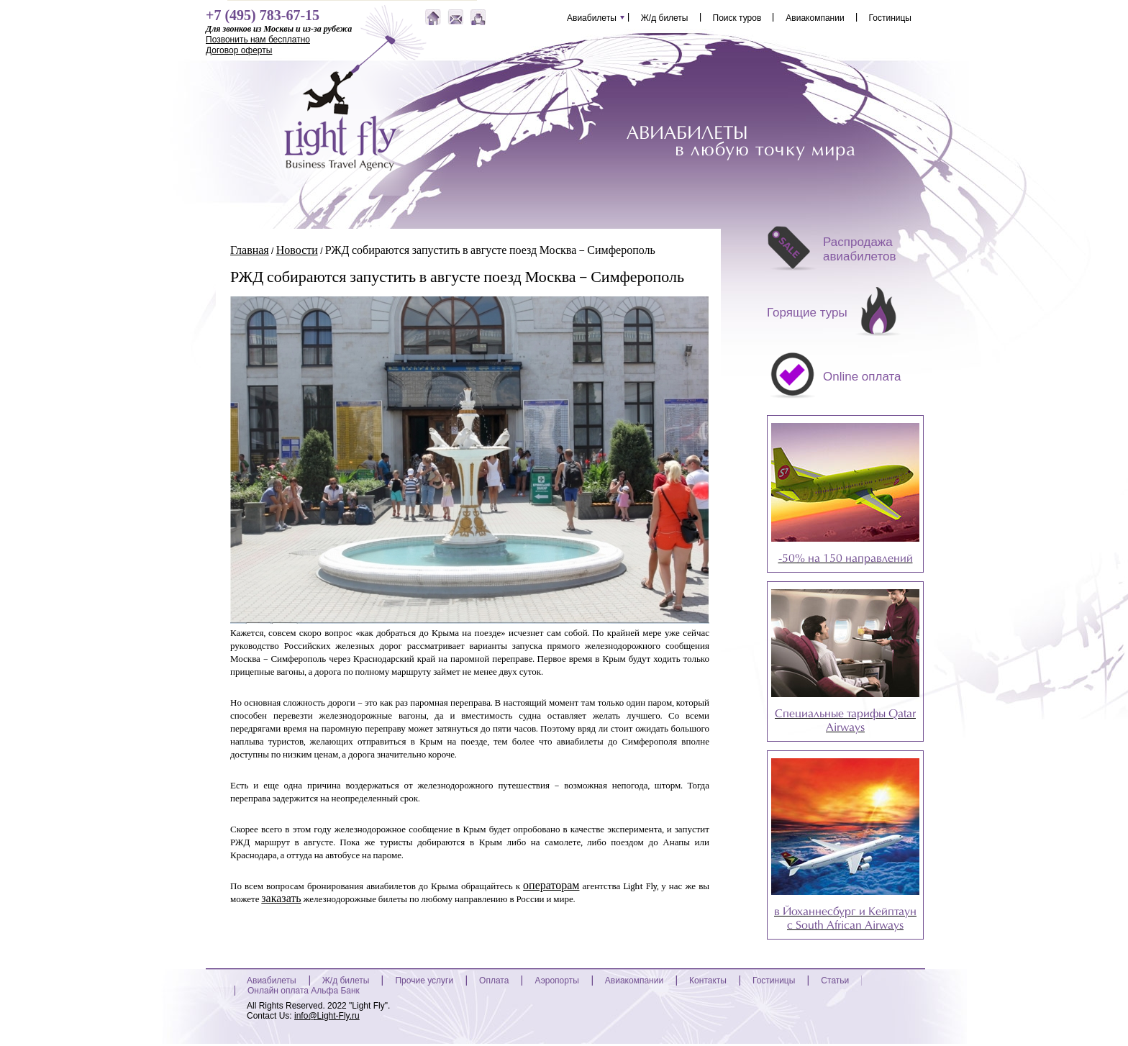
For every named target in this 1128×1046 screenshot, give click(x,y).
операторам (551, 885)
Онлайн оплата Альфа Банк (303, 991)
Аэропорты (556, 980)
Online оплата (862, 376)
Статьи (835, 980)
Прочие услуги (424, 980)
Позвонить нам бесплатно (258, 40)
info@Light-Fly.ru (327, 1016)
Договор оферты (239, 50)
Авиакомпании (815, 17)
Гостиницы (890, 17)
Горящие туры (807, 312)
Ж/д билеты (664, 17)
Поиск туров (737, 17)
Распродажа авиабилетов (859, 249)
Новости (297, 250)
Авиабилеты (592, 17)
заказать (281, 898)
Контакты (708, 980)
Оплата (494, 980)
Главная (249, 250)
